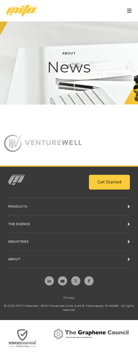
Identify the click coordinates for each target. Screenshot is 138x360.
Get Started (109, 182)
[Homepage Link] (21, 11)
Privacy (69, 297)
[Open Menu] (129, 10)
